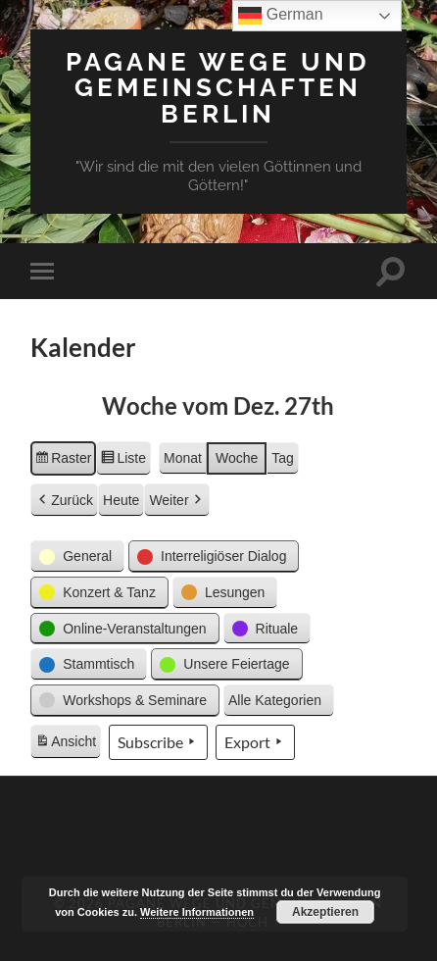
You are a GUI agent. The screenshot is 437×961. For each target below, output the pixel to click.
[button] (77, 556)
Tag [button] (282, 458)
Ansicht (67, 744)
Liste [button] (123, 461)
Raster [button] (62, 461)
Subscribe (158, 742)
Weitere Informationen (197, 912)
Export (255, 742)
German (280, 15)
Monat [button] (183, 458)
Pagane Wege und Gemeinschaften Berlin (218, 87)
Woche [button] (237, 458)
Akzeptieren (325, 912)
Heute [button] (121, 500)
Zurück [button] (64, 500)
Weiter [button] (176, 500)
